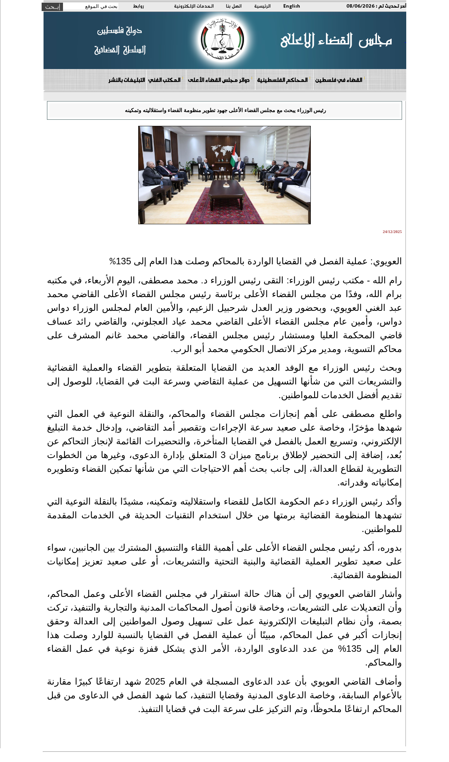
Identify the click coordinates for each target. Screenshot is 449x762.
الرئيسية (262, 6)
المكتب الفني (166, 79)
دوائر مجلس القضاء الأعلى (220, 79)
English (291, 6)
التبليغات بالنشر (126, 79)
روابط (138, 6)
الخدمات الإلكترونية (194, 6)
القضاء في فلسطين (340, 79)
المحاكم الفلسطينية (284, 79)
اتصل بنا (234, 6)
